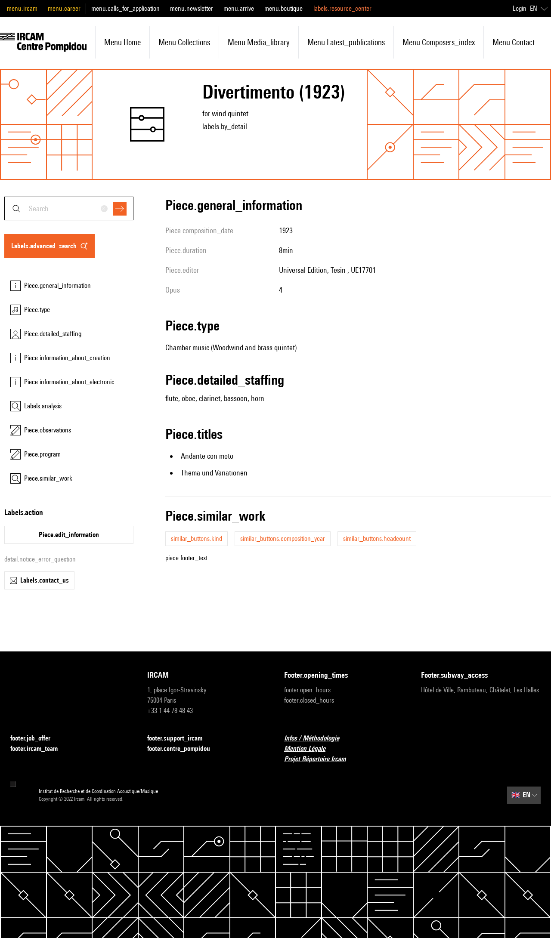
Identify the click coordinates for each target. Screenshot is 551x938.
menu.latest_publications (346, 42)
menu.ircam (22, 8)
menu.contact (513, 42)
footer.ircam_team (39, 748)
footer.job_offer (35, 738)
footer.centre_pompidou (183, 748)
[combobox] (68, 208)
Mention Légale (310, 748)
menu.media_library (259, 42)
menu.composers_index (438, 42)
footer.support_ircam (180, 738)
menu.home (122, 42)
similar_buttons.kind (196, 538)
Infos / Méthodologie (317, 738)
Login (519, 8)
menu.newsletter (191, 8)
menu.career (64, 8)
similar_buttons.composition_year (282, 538)
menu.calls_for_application (125, 8)
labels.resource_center (342, 8)
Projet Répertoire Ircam (320, 759)
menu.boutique (283, 8)
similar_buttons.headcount (377, 538)
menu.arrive (238, 8)
